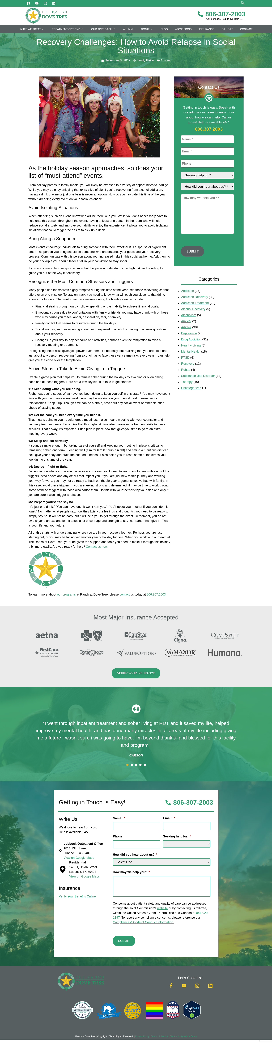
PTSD (185, 369)
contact (125, 594)
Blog (164, 29)
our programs (66, 594)
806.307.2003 (156, 594)
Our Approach (103, 29)
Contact (246, 29)
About (147, 29)
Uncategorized (191, 399)
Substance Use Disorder (198, 387)
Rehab (185, 381)
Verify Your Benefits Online (77, 896)
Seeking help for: (177, 835)
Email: (169, 818)
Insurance (206, 29)
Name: (119, 818)
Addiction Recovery (194, 308)
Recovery (187, 375)
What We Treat (31, 29)
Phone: (118, 835)
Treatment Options (68, 29)
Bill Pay (227, 29)
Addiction (187, 302)
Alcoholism (188, 326)
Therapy (187, 393)
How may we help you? (131, 870)
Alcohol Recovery (193, 320)
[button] (127, 765)
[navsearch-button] (242, 3)
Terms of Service (159, 1033)
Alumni (128, 29)
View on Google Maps (84, 876)
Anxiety (186, 333)
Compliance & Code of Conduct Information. (143, 920)
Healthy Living (191, 357)
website (162, 906)
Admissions (183, 29)
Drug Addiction (191, 351)
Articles (165, 60)
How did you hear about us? (135, 853)
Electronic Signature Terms (183, 1033)
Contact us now (96, 546)
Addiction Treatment (195, 314)
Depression (189, 345)
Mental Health (190, 363)
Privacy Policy (142, 1033)
